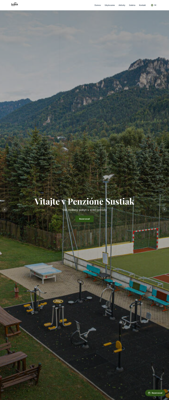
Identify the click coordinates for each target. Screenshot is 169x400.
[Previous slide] (5, 209)
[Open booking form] (155, 393)
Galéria (132, 5)
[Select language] (154, 5)
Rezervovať (84, 219)
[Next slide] (164, 209)
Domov (98, 5)
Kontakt (142, 5)
